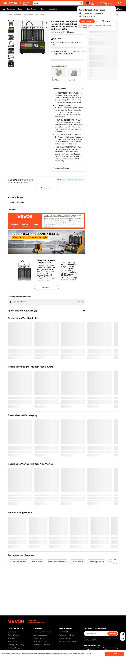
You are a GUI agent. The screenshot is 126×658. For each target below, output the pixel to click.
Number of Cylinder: (58, 66)
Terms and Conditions (105, 25)
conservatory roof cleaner (57, 562)
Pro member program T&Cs (68, 641)
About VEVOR (63, 632)
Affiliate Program (39, 638)
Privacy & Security (65, 638)
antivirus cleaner (77, 562)
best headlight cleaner (96, 562)
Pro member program (40, 635)
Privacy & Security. (85, 653)
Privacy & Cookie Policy (91, 640)
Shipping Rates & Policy (16, 645)
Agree (115, 653)
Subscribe (112, 633)
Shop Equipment (28, 14)
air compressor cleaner (18, 562)
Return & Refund (13, 635)
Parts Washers (39, 14)
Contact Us (12, 632)
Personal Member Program (42, 632)
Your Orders (12, 638)
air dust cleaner (37, 562)
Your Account (12, 641)
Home (10, 14)
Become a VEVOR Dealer (41, 645)
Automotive (17, 14)
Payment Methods (14, 648)
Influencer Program (40, 641)
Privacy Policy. (86, 27)
